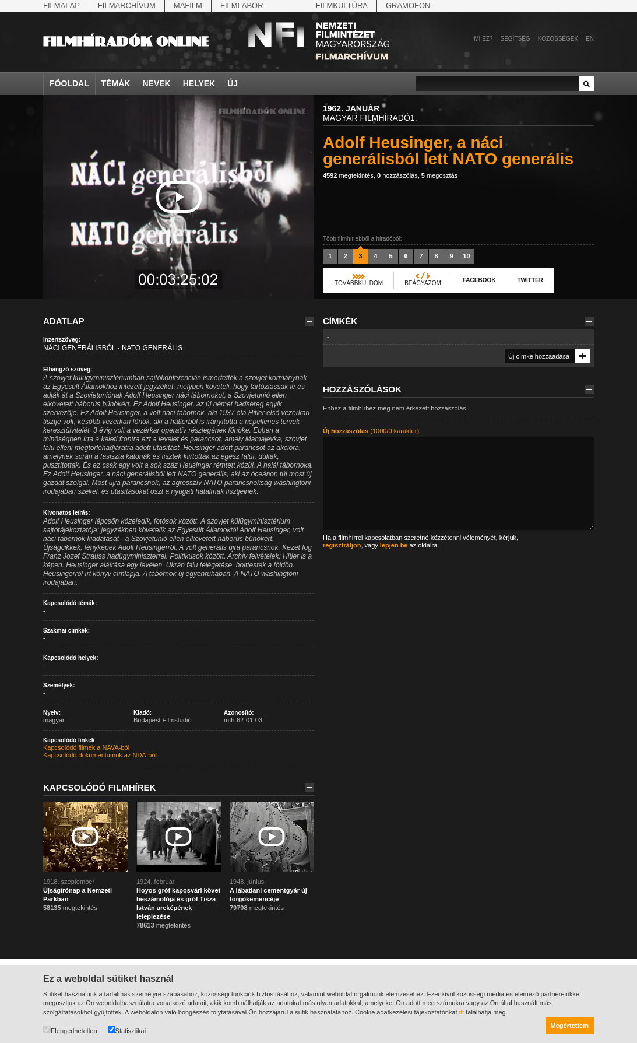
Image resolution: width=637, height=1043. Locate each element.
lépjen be (394, 545)
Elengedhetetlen (70, 1030)
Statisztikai (127, 1030)
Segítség (515, 39)
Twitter (530, 280)
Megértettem (570, 1025)
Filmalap (61, 5)
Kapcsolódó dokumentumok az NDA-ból (100, 754)
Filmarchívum (127, 5)
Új (232, 83)
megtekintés (348, 175)
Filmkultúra (342, 5)
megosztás (439, 175)
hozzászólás (397, 175)
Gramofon (408, 5)
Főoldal (69, 83)
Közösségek (558, 39)
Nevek (156, 83)
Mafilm (188, 5)
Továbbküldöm (359, 283)
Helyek (199, 83)
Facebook (479, 280)
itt (461, 1012)
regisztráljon (342, 545)
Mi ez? (483, 39)
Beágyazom (422, 283)
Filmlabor (241, 5)
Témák (116, 83)
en (590, 39)
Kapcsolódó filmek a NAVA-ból (86, 747)
